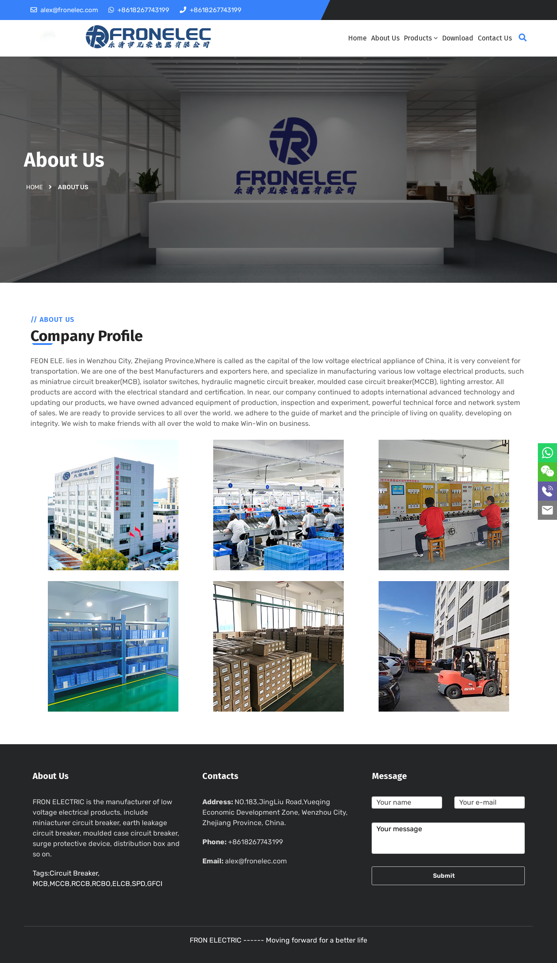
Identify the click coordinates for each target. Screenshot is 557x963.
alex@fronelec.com (256, 861)
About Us (385, 38)
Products (421, 38)
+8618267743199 (255, 842)
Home (357, 38)
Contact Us (495, 38)
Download (457, 38)
